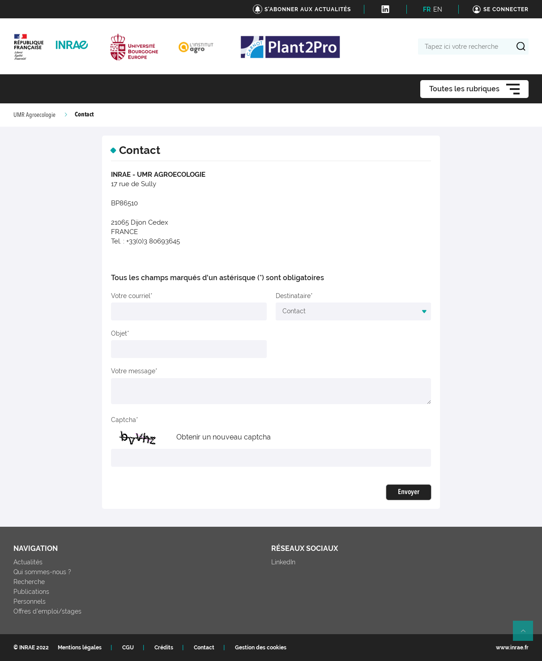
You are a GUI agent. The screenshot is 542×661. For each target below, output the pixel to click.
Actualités (28, 562)
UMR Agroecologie (34, 115)
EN (437, 9)
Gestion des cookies (260, 647)
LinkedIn (283, 562)
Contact (204, 647)
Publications (31, 591)
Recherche (29, 581)
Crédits (163, 647)
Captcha (123, 419)
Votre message (133, 371)
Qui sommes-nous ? (42, 572)
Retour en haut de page (527, 634)
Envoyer (408, 492)
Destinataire (293, 295)
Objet (119, 333)
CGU (128, 647)
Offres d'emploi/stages (47, 611)
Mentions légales (80, 647)
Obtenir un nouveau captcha (223, 437)
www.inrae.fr (512, 647)
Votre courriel (130, 295)
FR (427, 9)
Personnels (29, 601)
